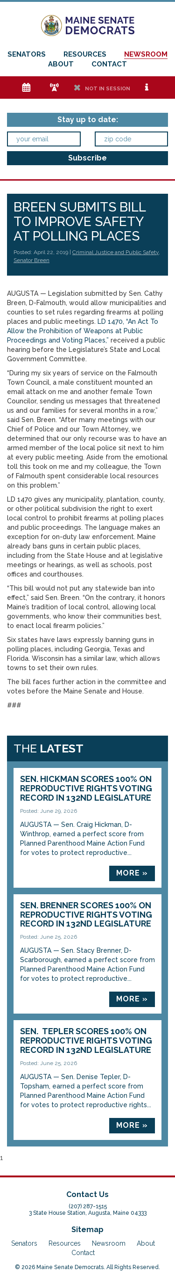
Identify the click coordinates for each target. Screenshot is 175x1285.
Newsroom (146, 54)
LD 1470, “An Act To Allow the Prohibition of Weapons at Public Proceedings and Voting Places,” (82, 331)
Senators (26, 54)
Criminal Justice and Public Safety (115, 252)
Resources (84, 54)
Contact (109, 64)
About (61, 64)
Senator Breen (31, 260)
